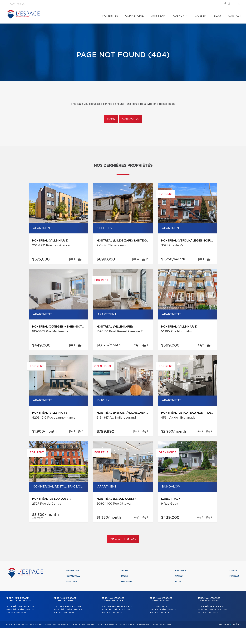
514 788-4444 (18, 613)
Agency (178, 15)
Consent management (162, 624)
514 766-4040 (163, 613)
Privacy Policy (127, 624)
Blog (217, 15)
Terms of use (142, 624)
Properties (109, 15)
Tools (124, 576)
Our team (158, 15)
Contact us (17, 4)
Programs (126, 581)
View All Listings (123, 539)
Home (111, 119)
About (124, 570)
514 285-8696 (66, 613)
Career (200, 15)
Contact (234, 15)
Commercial (134, 15)
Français (235, 576)
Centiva (235, 624)
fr (238, 4)
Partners (180, 570)
